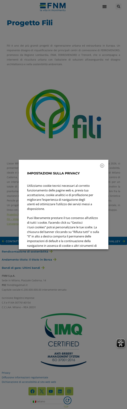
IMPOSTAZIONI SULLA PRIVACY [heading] (53, 173)
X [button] (102, 165)
